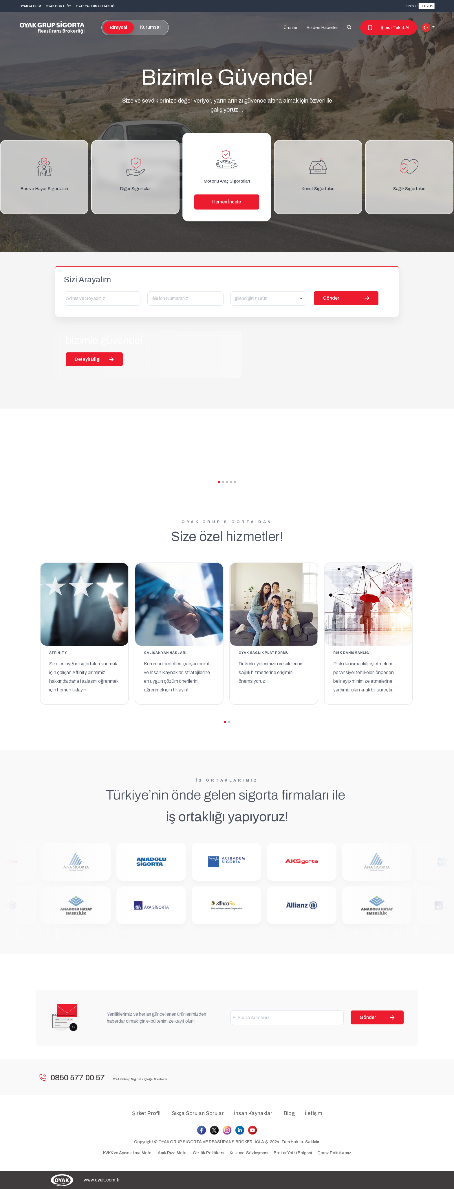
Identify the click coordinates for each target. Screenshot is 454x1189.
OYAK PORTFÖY (58, 6)
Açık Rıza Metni (173, 1153)
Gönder (377, 1017)
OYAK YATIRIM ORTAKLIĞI (96, 6)
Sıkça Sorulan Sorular (198, 1113)
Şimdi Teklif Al (388, 27)
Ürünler (290, 27)
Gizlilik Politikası (209, 1153)
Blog (289, 1113)
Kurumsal (150, 27)
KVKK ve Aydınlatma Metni (128, 1153)
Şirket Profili (147, 1113)
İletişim (313, 1113)
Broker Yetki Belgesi (293, 1153)
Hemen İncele (226, 201)
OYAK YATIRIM (30, 6)
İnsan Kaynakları (254, 1113)
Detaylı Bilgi (94, 424)
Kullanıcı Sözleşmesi (249, 1153)
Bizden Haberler (322, 27)
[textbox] (269, 298)
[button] (428, 27)
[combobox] (268, 298)
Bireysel (118, 27)
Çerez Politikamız (334, 1153)
